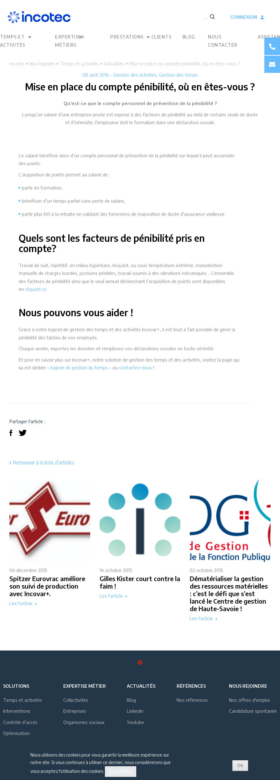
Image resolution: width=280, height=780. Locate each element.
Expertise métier (84, 686)
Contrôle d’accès (20, 722)
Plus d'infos (121, 771)
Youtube (135, 722)
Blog (189, 36)
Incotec (16, 63)
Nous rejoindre (248, 686)
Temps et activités (79, 63)
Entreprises (74, 711)
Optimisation (16, 733)
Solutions (16, 686)
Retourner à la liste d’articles (41, 462)
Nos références (192, 700)
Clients (162, 36)
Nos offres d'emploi (249, 700)
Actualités (114, 63)
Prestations (127, 36)
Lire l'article (23, 603)
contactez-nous (135, 367)
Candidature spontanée (253, 711)
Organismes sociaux (84, 722)
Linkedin (135, 711)
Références (191, 686)
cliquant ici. (36, 289)
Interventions (16, 711)
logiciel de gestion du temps (79, 367)
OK (240, 765)
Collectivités (75, 700)
